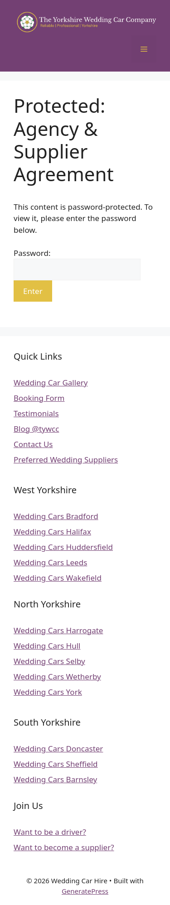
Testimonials (36, 413)
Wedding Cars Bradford (56, 516)
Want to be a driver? (50, 832)
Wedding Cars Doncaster (58, 748)
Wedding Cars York (48, 692)
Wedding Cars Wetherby (57, 676)
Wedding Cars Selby (49, 661)
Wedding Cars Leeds (50, 562)
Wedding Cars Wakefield (58, 578)
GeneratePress (85, 890)
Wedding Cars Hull (47, 645)
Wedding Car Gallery (50, 382)
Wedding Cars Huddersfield (63, 547)
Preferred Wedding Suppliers (66, 459)
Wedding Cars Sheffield (56, 764)
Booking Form (39, 398)
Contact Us (33, 444)
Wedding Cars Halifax (52, 531)
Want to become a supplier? (64, 847)
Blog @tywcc (36, 429)
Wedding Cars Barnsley (55, 779)
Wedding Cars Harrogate (58, 630)
